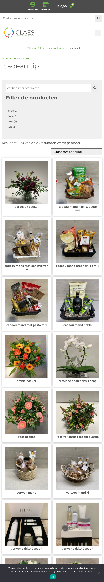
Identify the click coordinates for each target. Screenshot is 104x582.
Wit (12, 126)
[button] (98, 33)
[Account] (32, 4)
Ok (52, 577)
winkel (45, 9)
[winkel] (45, 4)
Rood (12, 116)
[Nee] (98, 572)
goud (12, 110)
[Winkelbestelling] (76, 151)
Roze (12, 121)
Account (32, 9)
